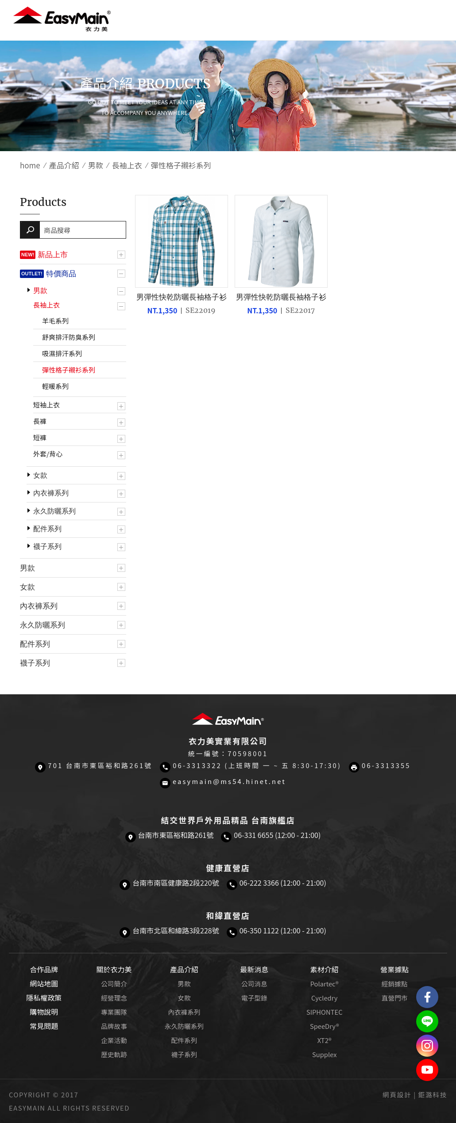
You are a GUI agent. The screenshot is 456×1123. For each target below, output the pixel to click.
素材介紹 (324, 969)
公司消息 (254, 983)
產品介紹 (64, 165)
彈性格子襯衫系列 (68, 369)
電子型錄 (254, 997)
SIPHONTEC (324, 1011)
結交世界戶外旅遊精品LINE (427, 1021)
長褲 (39, 421)
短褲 (39, 437)
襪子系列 (47, 546)
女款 (40, 475)
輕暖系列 (55, 386)
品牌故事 (114, 1026)
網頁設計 (397, 1094)
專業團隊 (114, 1011)
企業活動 (114, 1040)
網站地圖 (44, 983)
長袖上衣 (127, 165)
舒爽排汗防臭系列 (68, 337)
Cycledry (324, 997)
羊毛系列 (55, 320)
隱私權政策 (44, 997)
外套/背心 (47, 453)
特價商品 (61, 273)
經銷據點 (395, 983)
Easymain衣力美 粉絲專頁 (427, 997)
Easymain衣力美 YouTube (427, 1070)
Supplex (324, 1054)
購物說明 (44, 1011)
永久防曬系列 (54, 511)
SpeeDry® (324, 1026)
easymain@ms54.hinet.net (229, 781)
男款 (95, 165)
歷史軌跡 (114, 1054)
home (30, 165)
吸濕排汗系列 (62, 353)
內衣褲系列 (51, 493)
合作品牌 (44, 969)
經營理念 (114, 997)
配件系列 (47, 529)
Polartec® (324, 983)
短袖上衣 (46, 404)
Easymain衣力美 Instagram (427, 1046)
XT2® (324, 1040)
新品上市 (53, 254)
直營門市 (395, 997)
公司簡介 (114, 983)
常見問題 (44, 1025)
